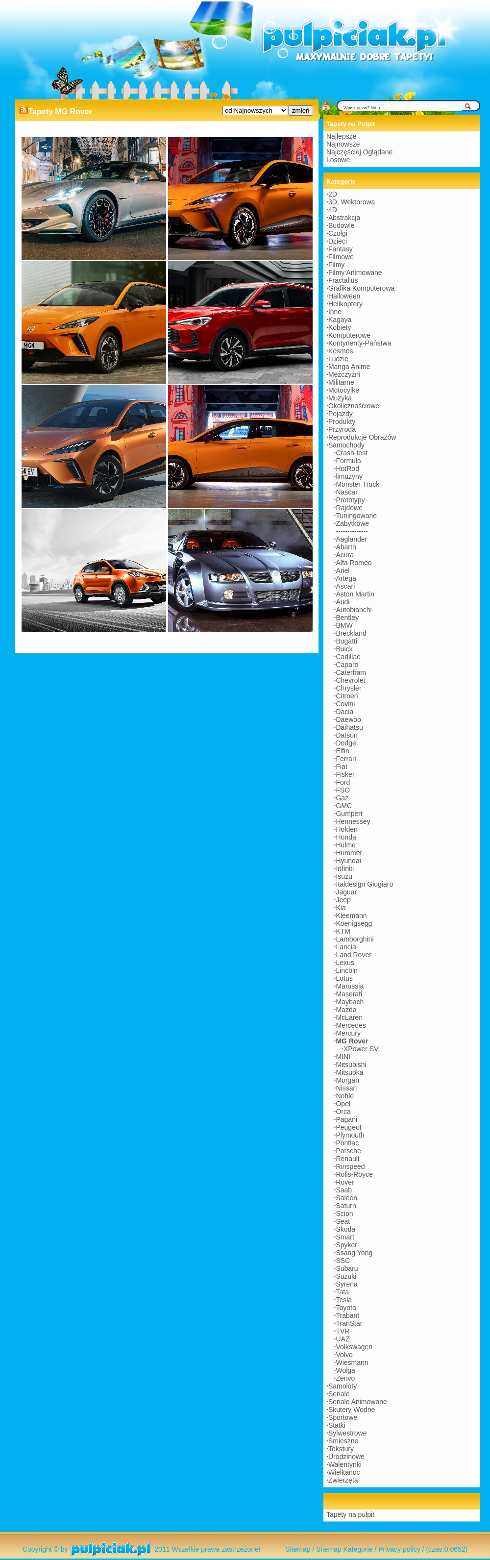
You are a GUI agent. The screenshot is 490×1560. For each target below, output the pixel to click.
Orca (343, 1111)
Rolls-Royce (354, 1174)
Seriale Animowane (357, 1402)
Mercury (348, 1033)
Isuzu (344, 876)
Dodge (346, 743)
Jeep (343, 900)
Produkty (341, 421)
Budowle (341, 225)
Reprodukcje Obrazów (362, 437)
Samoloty (342, 1386)
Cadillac (348, 657)
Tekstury (341, 1449)
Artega (346, 578)
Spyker (346, 1245)
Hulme (345, 845)
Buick (344, 649)
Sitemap (297, 1549)
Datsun (346, 735)
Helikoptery (345, 304)
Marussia (350, 986)
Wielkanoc (344, 1472)
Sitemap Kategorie (344, 1549)
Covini (345, 704)
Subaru (347, 1268)
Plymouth (350, 1135)
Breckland (351, 633)
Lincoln (346, 970)
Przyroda (342, 429)
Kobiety (339, 327)
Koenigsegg (354, 923)
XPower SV (361, 1049)
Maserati (349, 994)
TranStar (349, 1323)
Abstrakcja (344, 218)
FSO (343, 790)
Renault (347, 1159)
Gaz (342, 798)
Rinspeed (350, 1166)
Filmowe (341, 257)
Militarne (341, 382)
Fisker (345, 774)
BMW (344, 625)
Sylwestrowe (347, 1433)
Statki (336, 1425)
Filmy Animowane (355, 272)
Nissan (346, 1088)
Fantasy (340, 249)
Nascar (346, 492)
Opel (343, 1104)
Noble (345, 1096)
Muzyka (340, 398)
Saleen (346, 1198)
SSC (343, 1260)
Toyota (346, 1308)
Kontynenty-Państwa (359, 343)
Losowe (338, 160)
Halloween (344, 296)
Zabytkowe (352, 523)
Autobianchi (353, 610)
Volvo (344, 1355)
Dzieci (337, 241)
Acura (345, 555)
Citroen (347, 696)
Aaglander (351, 539)
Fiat (341, 766)
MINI (343, 1057)
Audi (342, 602)
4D (332, 210)
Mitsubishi (351, 1064)
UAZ (342, 1339)
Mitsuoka (349, 1072)
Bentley (347, 617)
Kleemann (351, 915)
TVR (342, 1331)
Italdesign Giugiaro (364, 884)
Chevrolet (350, 680)
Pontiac (347, 1143)
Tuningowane (356, 516)
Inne (335, 312)
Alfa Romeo (353, 563)
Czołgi (337, 233)
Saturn (346, 1206)
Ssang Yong (354, 1253)
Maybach (350, 1002)
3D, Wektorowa (351, 202)
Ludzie (338, 359)
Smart (345, 1237)
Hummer (349, 853)
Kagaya (339, 319)
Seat (343, 1221)
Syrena (346, 1284)
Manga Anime (349, 367)
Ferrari (346, 759)
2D (332, 194)
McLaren (349, 1017)
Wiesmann (352, 1362)
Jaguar (346, 892)
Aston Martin (355, 594)
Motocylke (343, 390)
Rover (345, 1182)
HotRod (347, 468)
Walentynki (345, 1464)
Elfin (342, 751)
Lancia (346, 947)
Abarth (346, 547)
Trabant (347, 1315)
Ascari (345, 586)
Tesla (344, 1300)
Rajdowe (349, 508)
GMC (344, 806)
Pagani (346, 1119)
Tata (342, 1292)
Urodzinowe (346, 1457)
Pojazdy (340, 414)
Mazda (346, 1010)
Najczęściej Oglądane (359, 152)
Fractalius (343, 280)
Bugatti (346, 641)
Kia (340, 908)
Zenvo (345, 1378)
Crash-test (352, 453)
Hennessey (353, 821)
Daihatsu (349, 727)
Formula (348, 461)
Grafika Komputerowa (361, 288)
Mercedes (351, 1025)
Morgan (347, 1080)
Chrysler (348, 688)
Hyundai (348, 861)
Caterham (351, 672)
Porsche (348, 1151)
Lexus (345, 962)
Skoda (345, 1229)
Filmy (336, 265)
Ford (343, 782)
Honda (346, 837)
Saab (344, 1190)
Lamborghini (354, 939)
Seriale (339, 1394)
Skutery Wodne (351, 1409)
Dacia (344, 712)
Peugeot (348, 1127)
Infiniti (345, 868)
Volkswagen (354, 1347)
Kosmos (340, 351)
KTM (343, 931)
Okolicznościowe (353, 406)
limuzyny (349, 476)
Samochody (346, 445)
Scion (344, 1213)
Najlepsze (341, 136)
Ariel (342, 570)
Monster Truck (357, 484)
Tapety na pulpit (350, 1514)
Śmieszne (343, 1441)
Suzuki (346, 1276)
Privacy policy (399, 1549)
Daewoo (348, 719)
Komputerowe (349, 335)
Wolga (345, 1370)
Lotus (344, 978)
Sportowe (342, 1417)
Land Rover (353, 955)
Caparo (347, 665)
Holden (346, 829)
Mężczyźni (344, 374)
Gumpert (349, 813)
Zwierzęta (343, 1480)
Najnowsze (343, 144)
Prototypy (350, 500)
